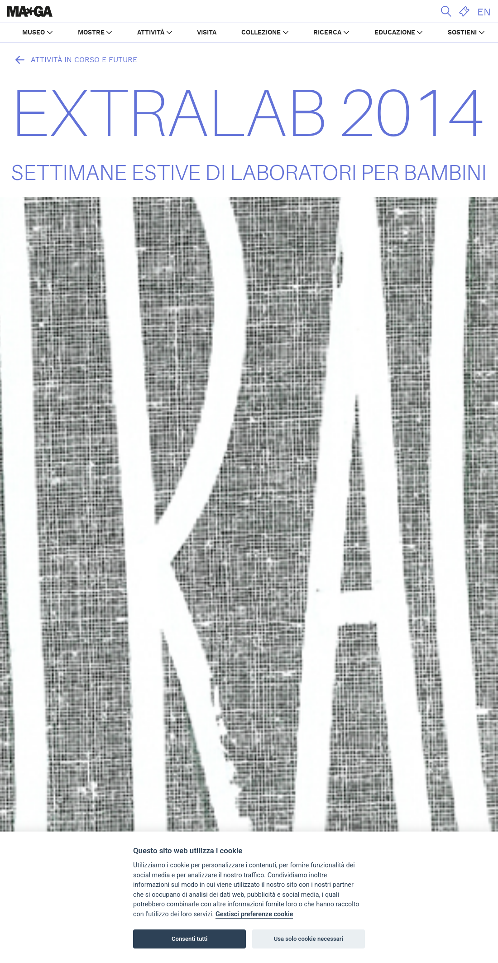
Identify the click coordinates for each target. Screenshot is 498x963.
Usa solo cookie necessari (308, 938)
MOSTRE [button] (91, 32)
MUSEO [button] (33, 32)
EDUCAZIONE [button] (394, 32)
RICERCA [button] (327, 32)
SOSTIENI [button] (462, 32)
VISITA (206, 32)
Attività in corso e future (74, 60)
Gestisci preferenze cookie (254, 914)
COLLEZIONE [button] (261, 32)
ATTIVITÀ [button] (150, 32)
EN (484, 12)
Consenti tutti (189, 938)
